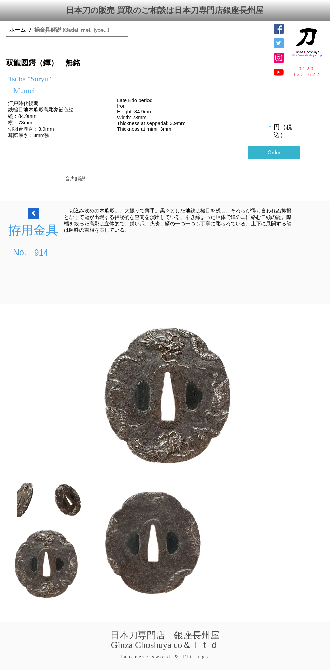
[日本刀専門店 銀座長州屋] (279, 43)
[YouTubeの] (279, 72)
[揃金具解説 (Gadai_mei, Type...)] (71, 30)
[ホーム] (17, 30)
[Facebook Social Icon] (279, 29)
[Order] (274, 152)
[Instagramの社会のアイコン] (279, 58)
